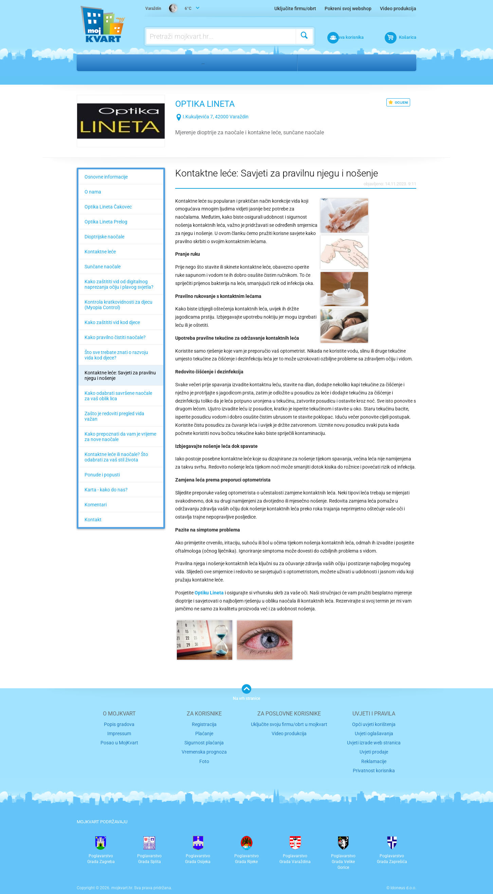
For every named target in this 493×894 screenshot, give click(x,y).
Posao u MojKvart (119, 732)
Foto (204, 749)
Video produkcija (398, 8)
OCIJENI (398, 102)
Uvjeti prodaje (374, 741)
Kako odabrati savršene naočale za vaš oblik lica (118, 395)
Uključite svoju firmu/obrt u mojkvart (289, 715)
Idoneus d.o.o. (403, 875)
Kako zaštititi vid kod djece (112, 322)
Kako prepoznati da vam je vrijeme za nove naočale (120, 436)
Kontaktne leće (100, 251)
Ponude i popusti (102, 474)
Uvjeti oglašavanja (374, 723)
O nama (93, 192)
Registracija (204, 715)
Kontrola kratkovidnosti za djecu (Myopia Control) (118, 304)
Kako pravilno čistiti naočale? (115, 337)
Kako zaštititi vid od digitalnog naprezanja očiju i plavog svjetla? (119, 284)
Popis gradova (119, 715)
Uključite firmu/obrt (295, 8)
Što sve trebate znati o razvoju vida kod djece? (116, 355)
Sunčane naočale (103, 266)
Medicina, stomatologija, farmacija (146, 62)
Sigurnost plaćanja (204, 732)
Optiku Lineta (209, 584)
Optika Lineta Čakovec (108, 206)
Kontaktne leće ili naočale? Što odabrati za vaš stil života (116, 457)
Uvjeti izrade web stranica (373, 732)
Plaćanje (204, 723)
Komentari (96, 504)
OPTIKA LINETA (218, 103)
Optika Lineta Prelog (106, 221)
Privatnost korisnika (374, 758)
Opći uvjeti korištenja (374, 715)
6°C (169, 8)
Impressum (119, 723)
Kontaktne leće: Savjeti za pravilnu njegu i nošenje (120, 375)
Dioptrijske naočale (104, 236)
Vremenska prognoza (204, 741)
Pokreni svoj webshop (348, 8)
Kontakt (93, 519)
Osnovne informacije (106, 177)
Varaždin (316, 62)
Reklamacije (374, 749)
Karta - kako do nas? (106, 489)
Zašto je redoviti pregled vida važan (114, 416)
